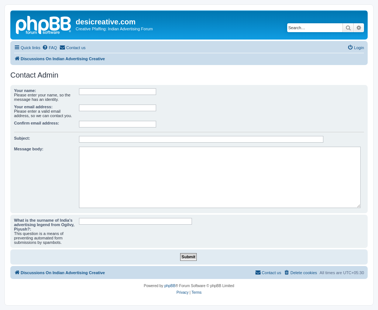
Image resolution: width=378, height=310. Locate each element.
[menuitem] (49, 47)
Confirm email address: (36, 123)
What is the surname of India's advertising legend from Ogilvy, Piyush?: (44, 224)
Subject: (22, 138)
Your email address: (33, 107)
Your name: (25, 90)
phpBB (169, 286)
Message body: (28, 149)
